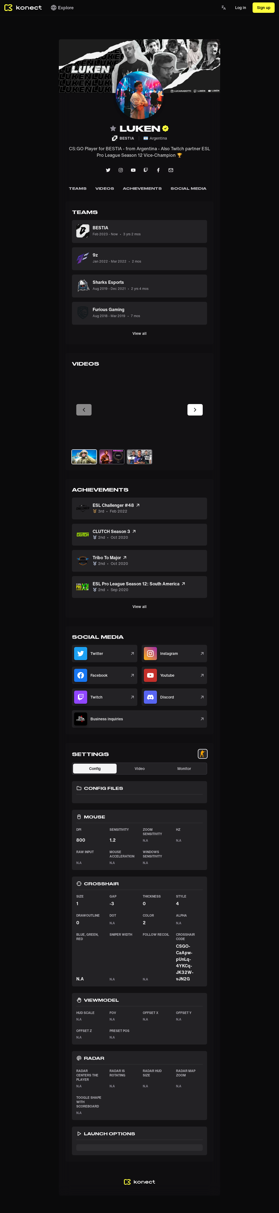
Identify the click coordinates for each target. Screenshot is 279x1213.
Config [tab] (95, 768)
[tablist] (202, 754)
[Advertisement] (22, 121)
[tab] (202, 754)
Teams (77, 188)
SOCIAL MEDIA (189, 188)
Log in (240, 7)
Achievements (142, 188)
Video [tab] (140, 768)
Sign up (263, 7)
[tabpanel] (139, 959)
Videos (104, 188)
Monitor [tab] (184, 768)
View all (139, 333)
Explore (62, 7)
